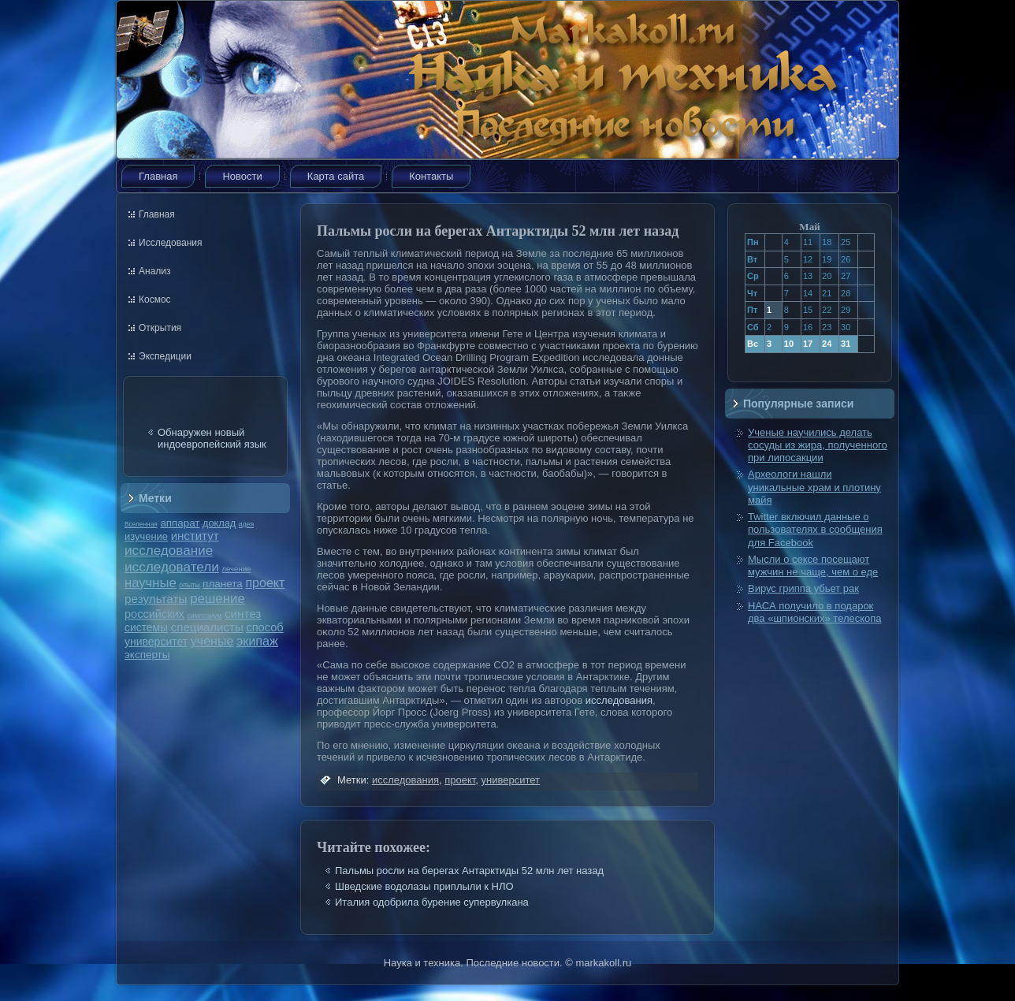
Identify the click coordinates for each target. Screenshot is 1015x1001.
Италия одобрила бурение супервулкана (432, 902)
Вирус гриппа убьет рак (803, 588)
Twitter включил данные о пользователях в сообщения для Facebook (815, 530)
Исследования (170, 242)
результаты (156, 598)
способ (264, 627)
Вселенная (141, 524)
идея (246, 524)
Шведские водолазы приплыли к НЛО (424, 886)
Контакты (431, 176)
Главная (158, 176)
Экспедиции (165, 356)
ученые (212, 641)
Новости (242, 176)
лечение (236, 568)
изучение (146, 536)
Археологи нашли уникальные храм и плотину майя (814, 487)
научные (151, 582)
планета (223, 584)
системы (146, 627)
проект (264, 582)
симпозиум (204, 616)
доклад (219, 523)
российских (154, 614)
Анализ (155, 271)
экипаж (257, 641)
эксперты (147, 655)
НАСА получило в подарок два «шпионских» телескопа (815, 612)
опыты (189, 585)
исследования (619, 700)
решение (217, 598)
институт (195, 535)
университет (156, 641)
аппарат (179, 523)
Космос (155, 299)
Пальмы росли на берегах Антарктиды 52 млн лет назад (469, 870)
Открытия (160, 327)
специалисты (207, 627)
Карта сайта (335, 176)
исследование (169, 550)
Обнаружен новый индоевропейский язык (212, 438)
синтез (243, 613)
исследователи (172, 567)
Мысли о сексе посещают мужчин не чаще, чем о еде (813, 565)
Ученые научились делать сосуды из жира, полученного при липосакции (817, 445)
